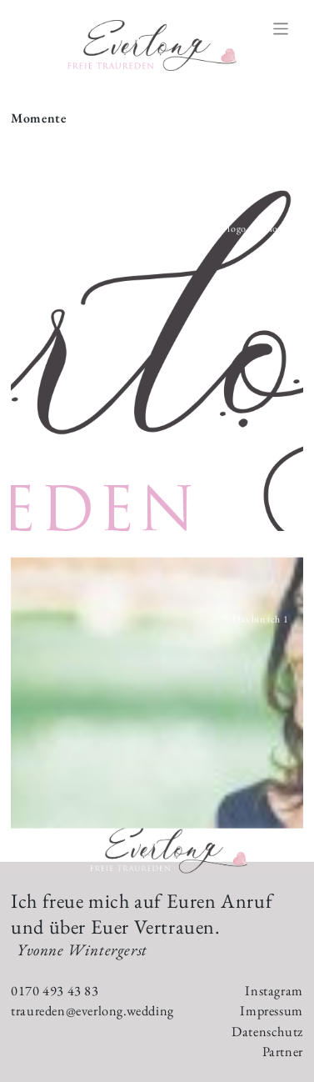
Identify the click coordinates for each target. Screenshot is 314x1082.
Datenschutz (267, 1031)
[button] (157, 344)
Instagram (273, 990)
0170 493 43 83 (54, 990)
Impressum (271, 1010)
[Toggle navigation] (281, 29)
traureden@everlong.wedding (92, 1010)
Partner (282, 1051)
